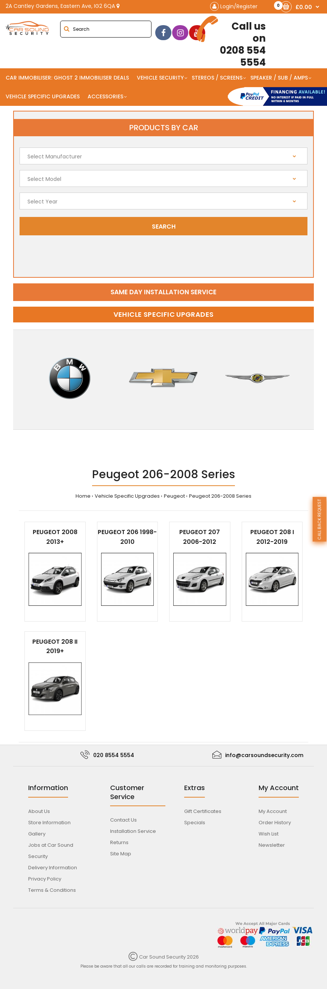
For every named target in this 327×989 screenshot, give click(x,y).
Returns (119, 842)
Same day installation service (163, 292)
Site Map (120, 853)
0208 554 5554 (236, 42)
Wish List (269, 833)
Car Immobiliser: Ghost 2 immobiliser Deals (67, 77)
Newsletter (272, 845)
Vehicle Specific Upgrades (43, 96)
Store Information (49, 822)
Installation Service (133, 831)
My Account (273, 811)
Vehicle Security (160, 77)
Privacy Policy (44, 878)
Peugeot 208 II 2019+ (54, 646)
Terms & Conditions (52, 890)
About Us (39, 811)
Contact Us (123, 819)
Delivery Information (52, 867)
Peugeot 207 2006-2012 (199, 537)
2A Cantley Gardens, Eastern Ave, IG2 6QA (63, 6)
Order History (275, 822)
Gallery (36, 833)
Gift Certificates (202, 811)
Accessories (105, 96)
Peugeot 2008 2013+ (55, 537)
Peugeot (174, 496)
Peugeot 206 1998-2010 (127, 537)
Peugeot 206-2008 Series (220, 496)
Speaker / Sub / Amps (279, 77)
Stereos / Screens (217, 77)
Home (83, 496)
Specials (194, 822)
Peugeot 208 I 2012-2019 (272, 537)
